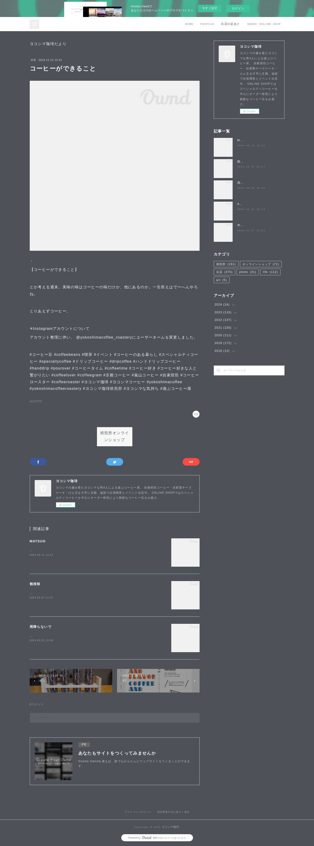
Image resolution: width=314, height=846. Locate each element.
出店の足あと (230, 24)
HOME (189, 24)
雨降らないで (40, 627)
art (221, 280)
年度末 (242, 225)
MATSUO (38, 541)
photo (247, 272)
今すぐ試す (210, 8)
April (241, 204)
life (270, 272)
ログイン (238, 8)
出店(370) (36, 401)
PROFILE (207, 24)
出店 (33, 60)
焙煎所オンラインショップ (114, 436)
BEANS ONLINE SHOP (264, 24)
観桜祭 (35, 584)
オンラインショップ (261, 264)
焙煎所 (226, 264)
